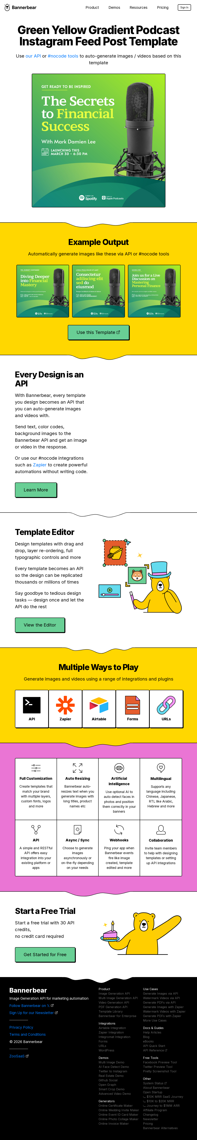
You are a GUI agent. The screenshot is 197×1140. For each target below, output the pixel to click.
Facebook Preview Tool (160, 1062)
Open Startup (152, 1092)
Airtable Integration (112, 1028)
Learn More (36, 490)
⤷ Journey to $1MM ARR (161, 1105)
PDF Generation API (113, 1007)
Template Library (111, 1011)
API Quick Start (154, 1046)
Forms (103, 1041)
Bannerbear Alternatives (160, 1128)
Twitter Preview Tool (157, 1067)
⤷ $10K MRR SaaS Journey (163, 1097)
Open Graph (107, 1085)
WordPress (106, 1050)
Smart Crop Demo (112, 1089)
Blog (146, 1037)
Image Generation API (114, 993)
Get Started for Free (45, 954)
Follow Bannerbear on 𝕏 (29, 1005)
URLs (102, 1046)
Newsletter (150, 1119)
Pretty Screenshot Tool (159, 1071)
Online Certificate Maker (116, 1105)
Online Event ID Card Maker (118, 1114)
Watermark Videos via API (161, 998)
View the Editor (40, 625)
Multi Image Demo (111, 1062)
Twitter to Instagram (113, 1071)
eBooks (148, 1041)
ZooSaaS (17, 1056)
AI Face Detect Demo (114, 1067)
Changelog (150, 1114)
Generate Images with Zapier (163, 1007)
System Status (153, 1083)
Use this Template (96, 332)
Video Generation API (114, 1002)
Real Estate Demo (111, 1076)
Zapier (39, 465)
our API (33, 56)
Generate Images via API (160, 993)
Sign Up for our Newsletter (31, 1013)
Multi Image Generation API (118, 998)
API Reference (153, 1050)
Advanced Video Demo (115, 1094)
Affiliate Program (155, 1110)
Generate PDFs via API (159, 1002)
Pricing (162, 7)
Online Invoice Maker (114, 1123)
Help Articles (152, 1032)
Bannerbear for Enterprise (117, 1016)
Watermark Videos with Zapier (164, 1011)
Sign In (184, 7)
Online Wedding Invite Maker (119, 1110)
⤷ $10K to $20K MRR (158, 1101)
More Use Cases (155, 1020)
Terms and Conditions (27, 1034)
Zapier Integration (111, 1032)
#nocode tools (63, 56)
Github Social (108, 1080)
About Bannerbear (156, 1088)
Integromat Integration (114, 1037)
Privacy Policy (21, 1027)
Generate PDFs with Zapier (162, 1016)
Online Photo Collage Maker (119, 1119)
